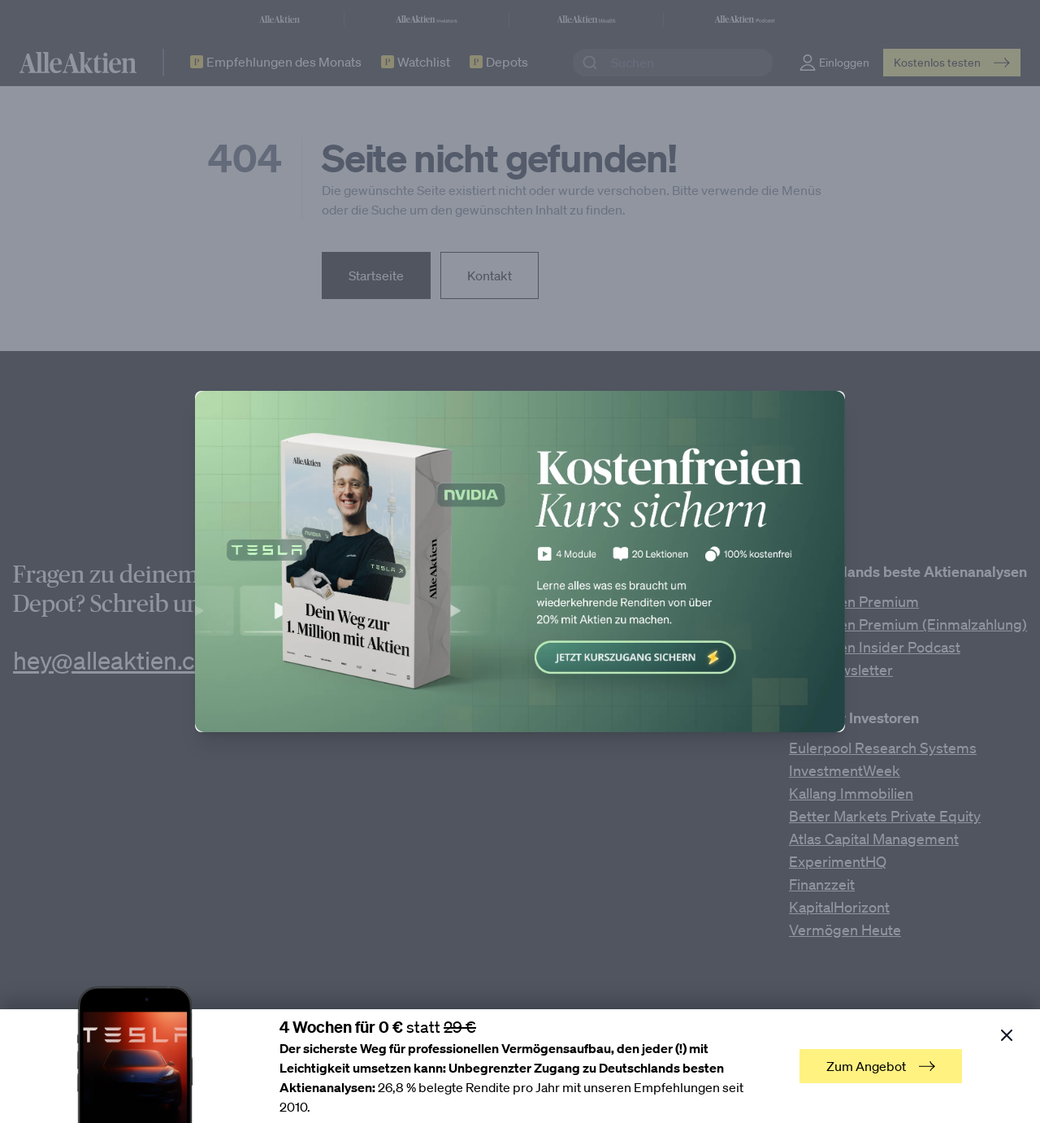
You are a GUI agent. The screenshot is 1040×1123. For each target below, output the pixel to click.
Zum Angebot (880, 1066)
